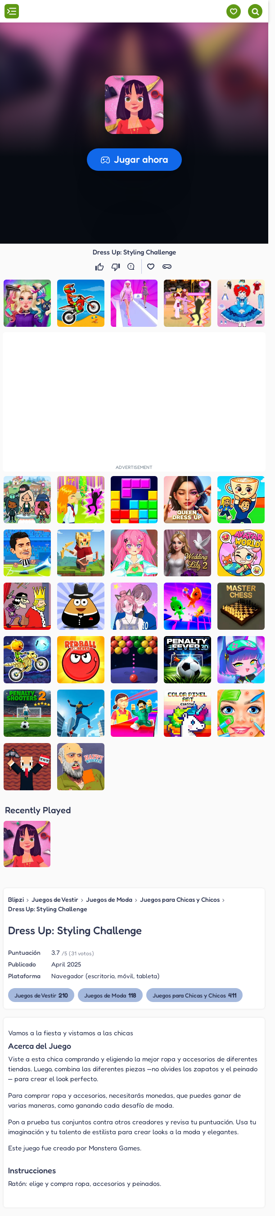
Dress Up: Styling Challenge (47, 909)
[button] (134, 105)
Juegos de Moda (109, 899)
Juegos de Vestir (55, 899)
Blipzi (16, 899)
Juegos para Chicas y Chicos (180, 899)
